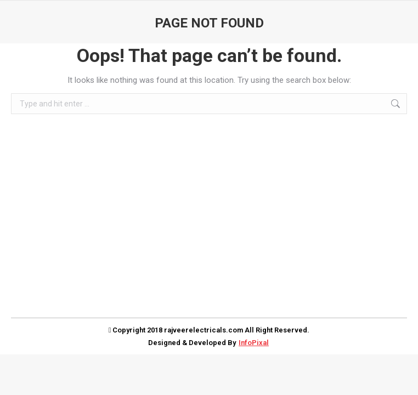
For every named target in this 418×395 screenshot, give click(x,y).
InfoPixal (254, 342)
